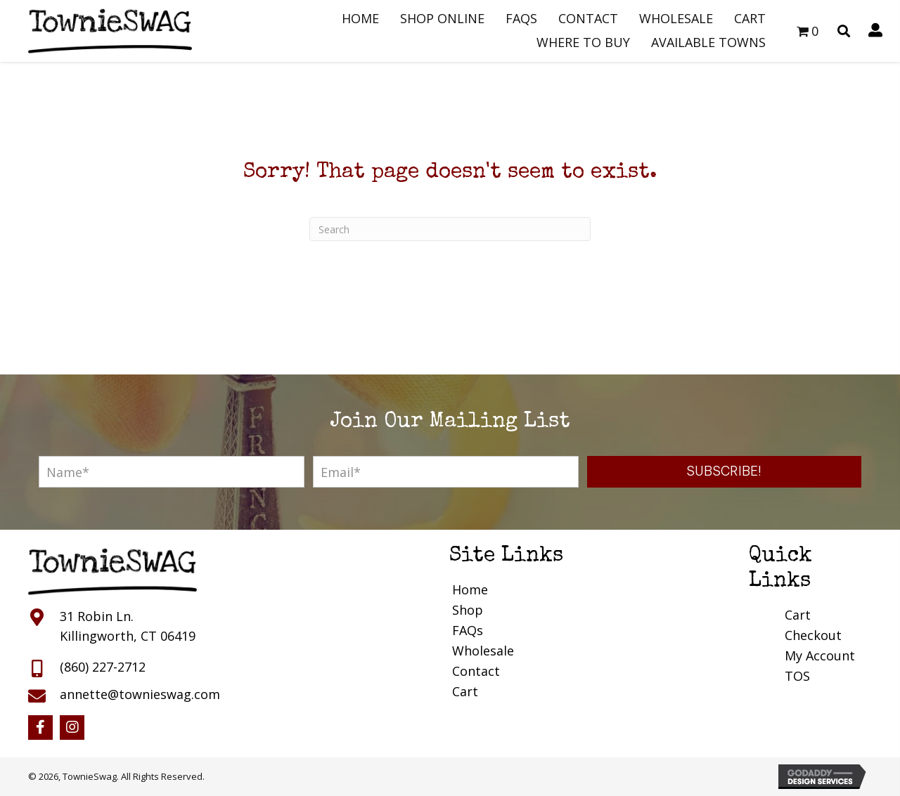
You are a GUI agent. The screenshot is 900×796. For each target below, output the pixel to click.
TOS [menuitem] (797, 675)
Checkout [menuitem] (813, 635)
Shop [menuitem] (467, 609)
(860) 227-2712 (103, 666)
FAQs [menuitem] (467, 630)
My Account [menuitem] (820, 655)
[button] (724, 472)
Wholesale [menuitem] (483, 650)
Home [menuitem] (470, 589)
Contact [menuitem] (476, 671)
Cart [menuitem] (465, 691)
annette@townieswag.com (140, 694)
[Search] (450, 229)
